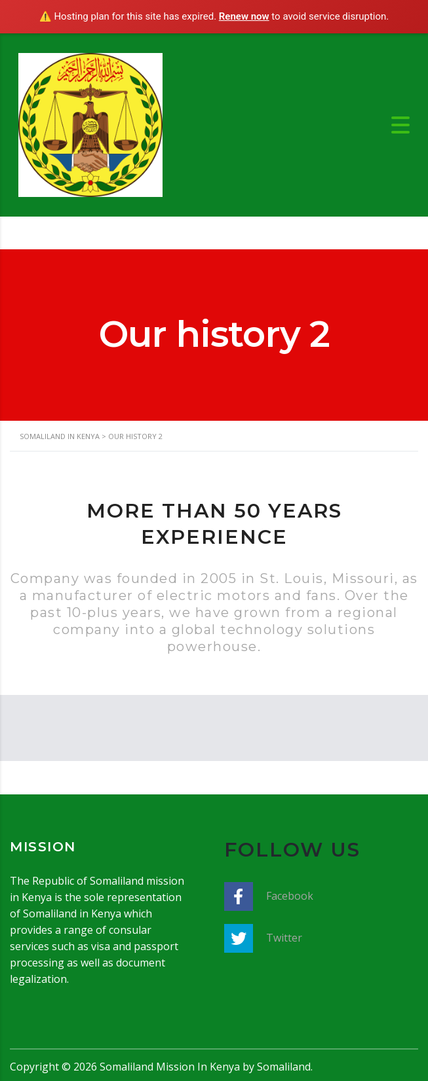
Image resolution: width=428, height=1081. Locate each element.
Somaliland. (285, 1066)
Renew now (244, 16)
